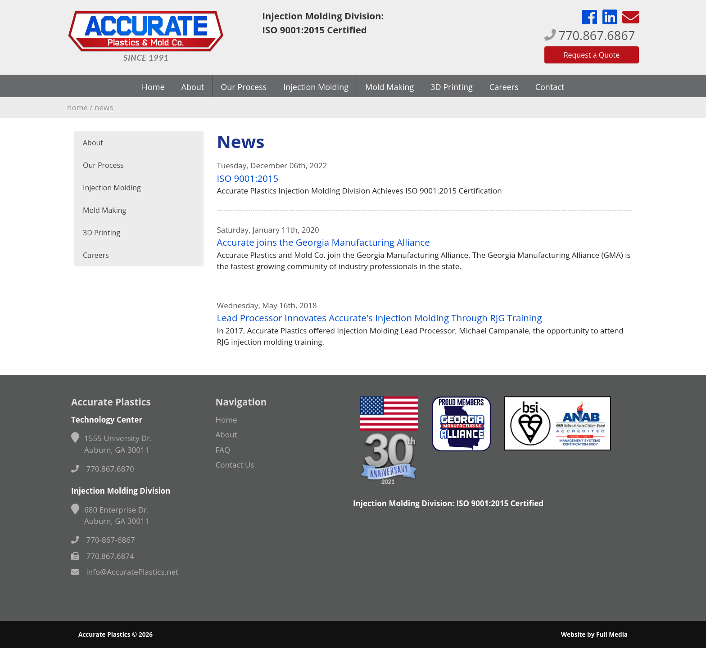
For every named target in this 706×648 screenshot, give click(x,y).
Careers (504, 86)
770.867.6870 (102, 469)
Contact (550, 86)
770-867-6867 (103, 540)
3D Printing (451, 86)
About (192, 86)
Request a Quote (592, 55)
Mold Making (389, 86)
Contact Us (235, 464)
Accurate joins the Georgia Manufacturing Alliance (323, 242)
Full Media (612, 634)
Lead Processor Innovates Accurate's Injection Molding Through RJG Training (379, 317)
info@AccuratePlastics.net (124, 572)
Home (153, 86)
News (104, 107)
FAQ (223, 450)
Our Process (244, 86)
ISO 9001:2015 (248, 178)
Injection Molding (315, 86)
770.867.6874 (102, 556)
